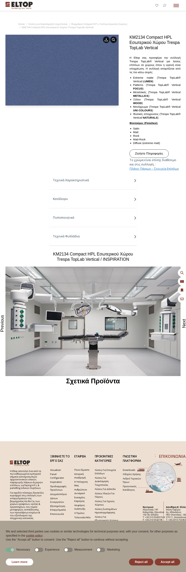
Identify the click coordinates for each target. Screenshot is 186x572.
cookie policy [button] (34, 535)
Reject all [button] (141, 561)
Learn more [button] (19, 561)
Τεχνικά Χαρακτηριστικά (95, 180)
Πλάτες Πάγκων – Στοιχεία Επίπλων (154, 169)
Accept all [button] (167, 561)
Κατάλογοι (95, 199)
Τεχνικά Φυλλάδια (95, 236)
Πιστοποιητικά (95, 217)
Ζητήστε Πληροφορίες (149, 153)
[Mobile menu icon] (176, 5)
